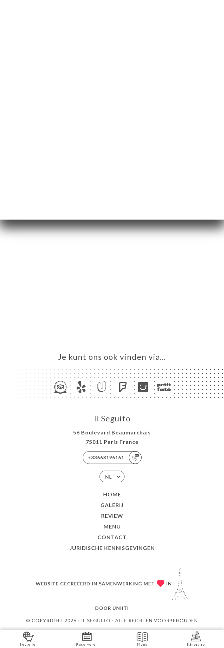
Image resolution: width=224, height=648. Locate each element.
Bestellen (28, 638)
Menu (112, 526)
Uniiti (121, 608)
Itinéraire (196, 638)
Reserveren (87, 638)
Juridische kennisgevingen (112, 548)
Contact (112, 537)
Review (112, 515)
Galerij (112, 505)
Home (112, 494)
